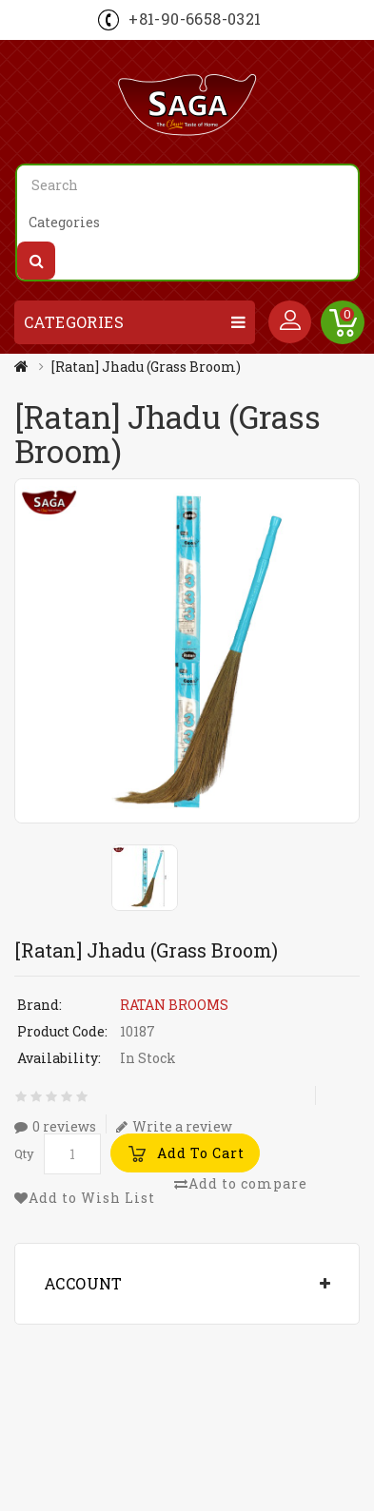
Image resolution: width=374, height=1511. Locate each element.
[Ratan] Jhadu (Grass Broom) (146, 367)
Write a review (174, 1125)
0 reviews (55, 1125)
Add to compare (240, 1183)
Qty (24, 1153)
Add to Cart (201, 1153)
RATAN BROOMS (174, 1005)
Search (36, 261)
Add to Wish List (84, 1198)
